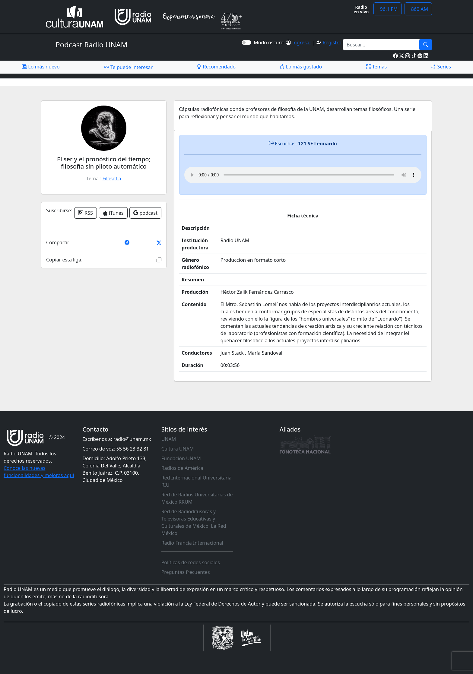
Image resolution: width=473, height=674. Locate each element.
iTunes (113, 213)
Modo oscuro (270, 42)
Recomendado (216, 66)
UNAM (168, 439)
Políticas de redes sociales (190, 562)
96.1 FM (387, 9)
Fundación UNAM (181, 458)
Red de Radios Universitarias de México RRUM (197, 498)
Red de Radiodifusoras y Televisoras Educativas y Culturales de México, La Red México (193, 522)
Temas (376, 66)
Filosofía (112, 178)
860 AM (418, 9)
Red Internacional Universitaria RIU (196, 481)
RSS (85, 213)
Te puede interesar (128, 67)
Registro (331, 42)
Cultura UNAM (177, 448)
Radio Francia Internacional (192, 543)
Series (441, 66)
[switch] (246, 42)
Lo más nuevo (40, 66)
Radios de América (182, 468)
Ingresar (301, 42)
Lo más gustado (301, 66)
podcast (145, 213)
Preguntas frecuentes (185, 572)
